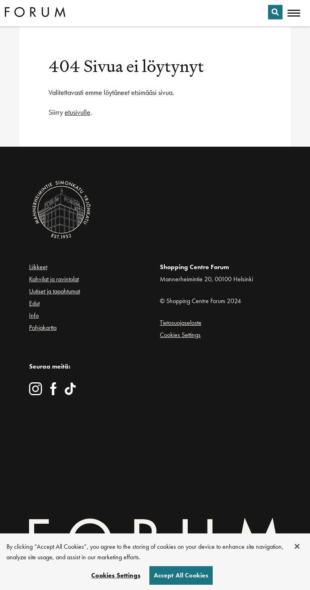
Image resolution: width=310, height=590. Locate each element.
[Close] (297, 548)
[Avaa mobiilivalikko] (293, 13)
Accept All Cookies (181, 577)
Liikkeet (38, 267)
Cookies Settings (180, 335)
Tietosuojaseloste (180, 322)
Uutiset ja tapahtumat (54, 291)
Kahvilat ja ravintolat (54, 279)
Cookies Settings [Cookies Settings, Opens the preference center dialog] (115, 577)
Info (34, 315)
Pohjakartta (43, 327)
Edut (34, 303)
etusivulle (77, 112)
